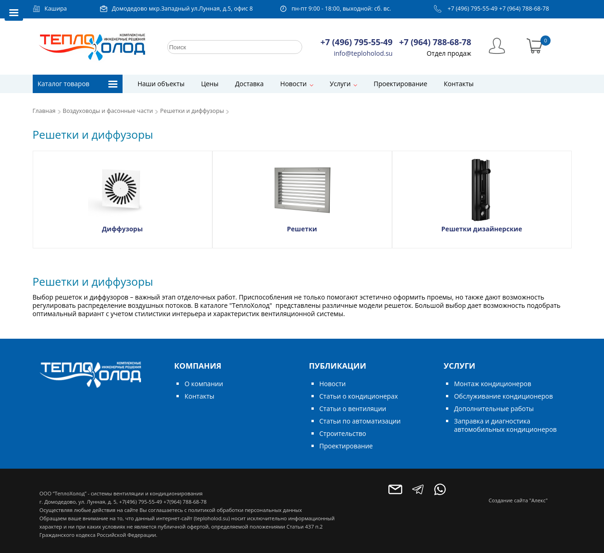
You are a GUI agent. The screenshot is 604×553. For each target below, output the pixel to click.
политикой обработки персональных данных (245, 509)
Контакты (459, 83)
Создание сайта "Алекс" (518, 500)
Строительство (342, 433)
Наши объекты (161, 83)
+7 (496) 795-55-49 (472, 8)
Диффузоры (122, 228)
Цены (209, 83)
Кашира (56, 8)
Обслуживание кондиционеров (503, 396)
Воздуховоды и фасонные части (108, 111)
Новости (293, 83)
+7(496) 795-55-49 (140, 501)
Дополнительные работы (494, 408)
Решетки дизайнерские (481, 228)
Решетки (302, 228)
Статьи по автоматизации (360, 421)
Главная (44, 111)
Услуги (340, 83)
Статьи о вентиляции (352, 408)
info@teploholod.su (363, 53)
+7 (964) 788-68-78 (524, 8)
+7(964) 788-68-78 (185, 501)
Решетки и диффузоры (192, 111)
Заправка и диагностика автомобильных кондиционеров (505, 425)
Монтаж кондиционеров (492, 383)
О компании (203, 383)
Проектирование (400, 83)
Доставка (249, 83)
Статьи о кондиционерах (358, 396)
